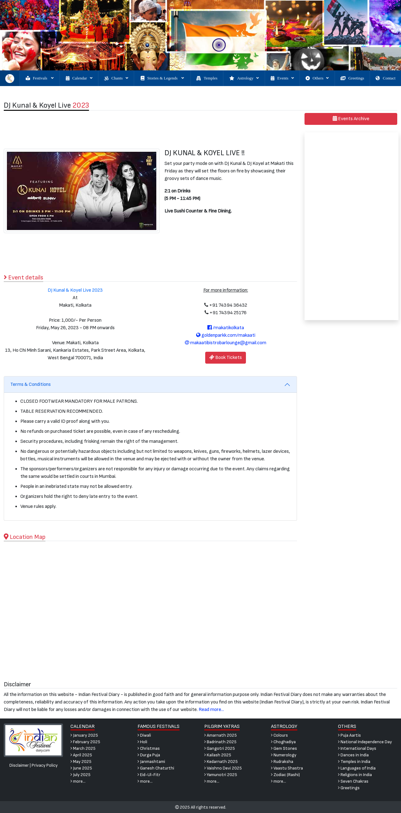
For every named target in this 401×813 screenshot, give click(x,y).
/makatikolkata (225, 328)
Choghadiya (283, 741)
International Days (357, 748)
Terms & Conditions (30, 384)
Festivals (40, 78)
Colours (279, 735)
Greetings (352, 78)
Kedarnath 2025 (221, 761)
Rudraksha (282, 761)
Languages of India (357, 768)
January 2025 (84, 735)
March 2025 (83, 748)
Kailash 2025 (217, 755)
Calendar (79, 78)
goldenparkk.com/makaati (225, 335)
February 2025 (85, 741)
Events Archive (351, 119)
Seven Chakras (353, 781)
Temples (206, 78)
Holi (142, 741)
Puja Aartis (349, 735)
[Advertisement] (150, 129)
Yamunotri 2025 (220, 774)
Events (282, 78)
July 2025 (80, 774)
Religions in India (355, 774)
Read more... (211, 710)
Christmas (149, 748)
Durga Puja (149, 755)
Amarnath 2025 (220, 735)
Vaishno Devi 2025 (223, 768)
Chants (116, 78)
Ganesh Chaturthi (156, 768)
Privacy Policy (45, 765)
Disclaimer (19, 765)
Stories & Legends (162, 78)
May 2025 (80, 761)
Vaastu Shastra (287, 768)
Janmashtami (151, 761)
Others (317, 78)
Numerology (283, 755)
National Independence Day (365, 741)
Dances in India (353, 755)
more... (78, 781)
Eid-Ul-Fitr (149, 774)
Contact (385, 78)
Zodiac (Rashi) (285, 774)
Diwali (144, 735)
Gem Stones (284, 748)
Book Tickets (225, 357)
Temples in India (354, 761)
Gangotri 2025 (219, 748)
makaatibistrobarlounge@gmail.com (225, 343)
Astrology (244, 78)
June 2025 (81, 768)
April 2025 (81, 755)
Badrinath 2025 (220, 741)
